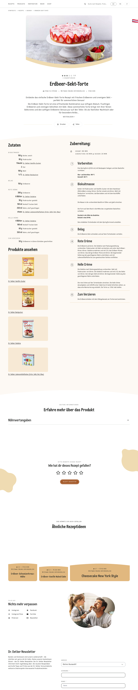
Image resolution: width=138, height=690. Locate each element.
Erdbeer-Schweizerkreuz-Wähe (22, 557)
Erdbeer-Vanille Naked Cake (53, 557)
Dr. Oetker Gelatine (29, 197)
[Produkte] (22, 4)
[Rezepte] (12, 4)
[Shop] (50, 4)
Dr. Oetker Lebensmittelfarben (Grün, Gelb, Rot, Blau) (41, 212)
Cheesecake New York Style (100, 557)
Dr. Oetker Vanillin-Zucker (32, 163)
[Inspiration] (34, 4)
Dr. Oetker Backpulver (30, 175)
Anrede (64, 660)
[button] (69, 72)
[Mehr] (43, 4)
